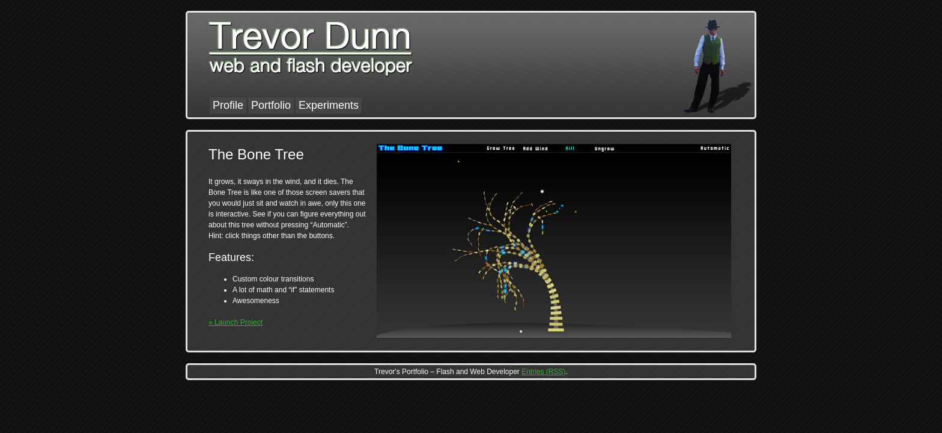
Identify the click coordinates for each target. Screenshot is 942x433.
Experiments (329, 105)
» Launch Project (235, 322)
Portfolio (271, 105)
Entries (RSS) (543, 371)
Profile (228, 105)
